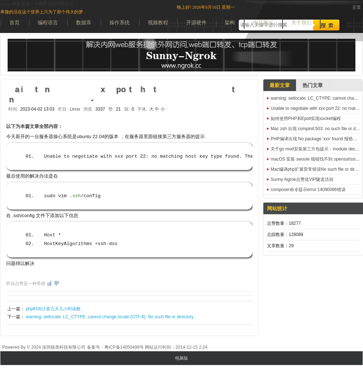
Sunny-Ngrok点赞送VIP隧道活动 (302, 179)
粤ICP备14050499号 (124, 347)
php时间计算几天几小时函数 (53, 308)
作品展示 (263, 22)
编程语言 (48, 22)
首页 (14, 22)
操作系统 (119, 22)
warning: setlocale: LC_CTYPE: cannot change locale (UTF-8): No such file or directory (109, 316)
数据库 (83, 22)
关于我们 (301, 22)
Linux (75, 109)
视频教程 (158, 22)
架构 (230, 22)
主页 (356, 7)
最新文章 (280, 85)
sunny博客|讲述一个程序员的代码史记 (36, 4)
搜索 (326, 25)
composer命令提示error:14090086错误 (308, 189)
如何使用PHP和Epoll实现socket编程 (306, 118)
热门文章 (312, 85)
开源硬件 (196, 22)
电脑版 (181, 358)
